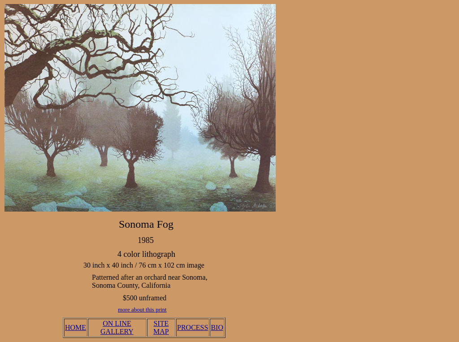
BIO (217, 327)
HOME (75, 327)
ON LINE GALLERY (117, 327)
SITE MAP (161, 327)
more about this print (142, 309)
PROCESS (192, 327)
